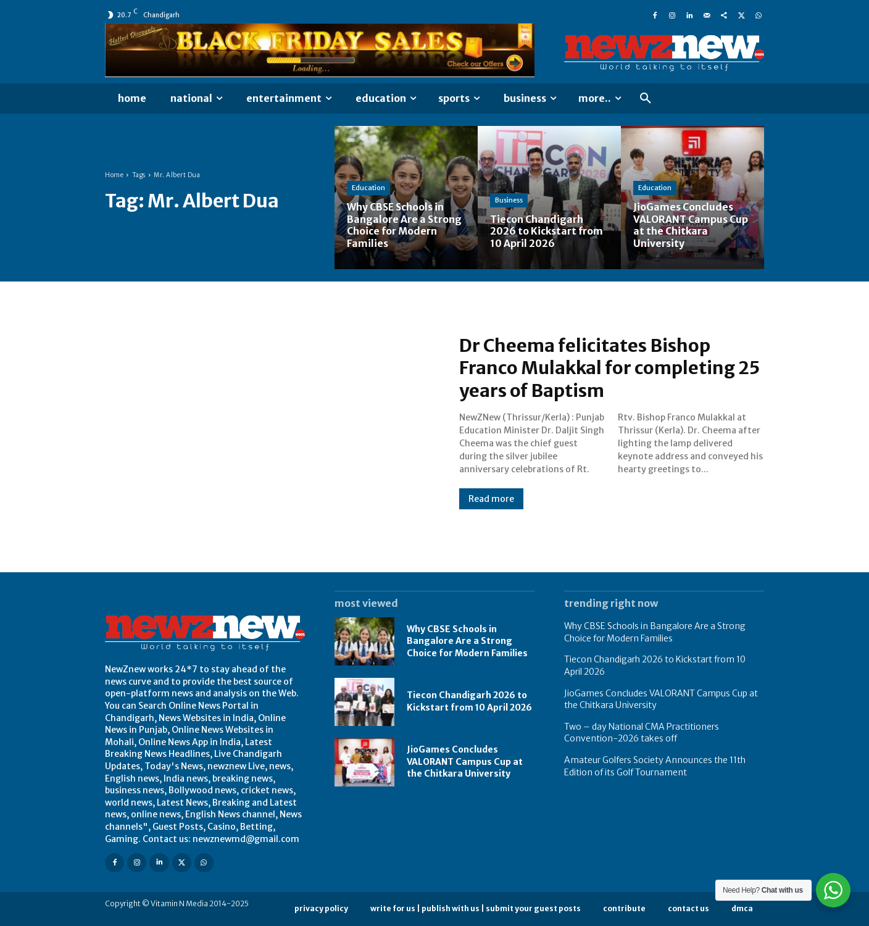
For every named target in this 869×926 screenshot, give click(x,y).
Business (509, 201)
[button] (645, 98)
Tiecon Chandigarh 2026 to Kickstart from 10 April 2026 (469, 701)
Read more (491, 498)
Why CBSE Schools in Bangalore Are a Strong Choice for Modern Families (467, 641)
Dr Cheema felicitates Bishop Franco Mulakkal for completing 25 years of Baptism (601, 368)
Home (114, 175)
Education (368, 189)
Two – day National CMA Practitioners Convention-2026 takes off (641, 733)
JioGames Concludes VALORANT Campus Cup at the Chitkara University (465, 761)
